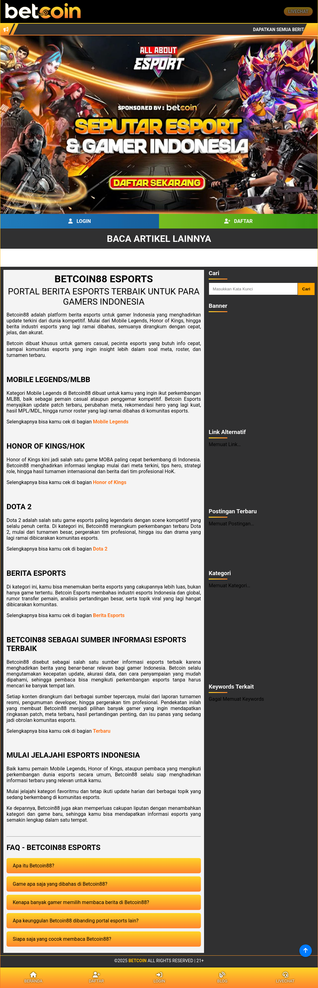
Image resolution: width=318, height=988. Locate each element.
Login (79, 221)
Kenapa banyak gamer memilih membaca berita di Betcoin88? (81, 902)
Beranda (33, 977)
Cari (306, 289)
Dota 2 (100, 549)
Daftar (238, 221)
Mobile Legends (110, 422)
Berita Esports (109, 615)
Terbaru (101, 731)
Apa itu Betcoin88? (33, 866)
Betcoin (138, 960)
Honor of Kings (109, 482)
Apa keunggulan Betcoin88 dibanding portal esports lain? (76, 921)
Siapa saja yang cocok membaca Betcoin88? (62, 939)
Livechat (298, 11)
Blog (222, 977)
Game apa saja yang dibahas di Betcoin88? (60, 884)
